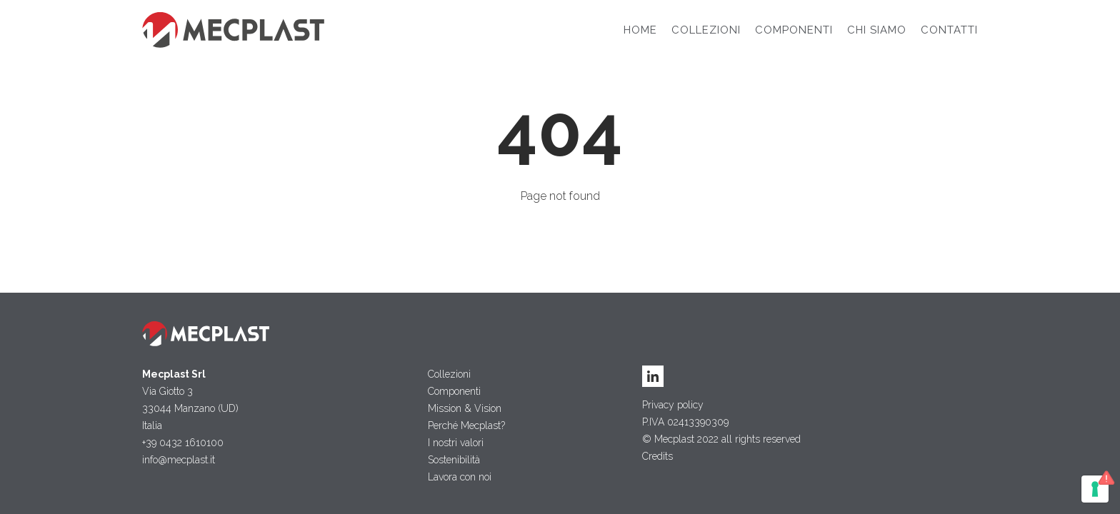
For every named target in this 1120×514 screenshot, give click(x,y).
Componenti (794, 30)
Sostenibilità (454, 459)
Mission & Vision (464, 408)
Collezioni (706, 30)
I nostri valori (456, 442)
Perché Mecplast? (466, 425)
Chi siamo (876, 30)
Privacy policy (673, 404)
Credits (657, 456)
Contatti (949, 30)
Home (640, 30)
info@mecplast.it (178, 459)
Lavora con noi (459, 477)
